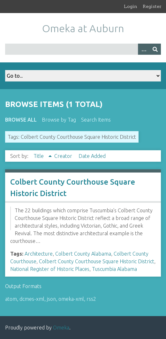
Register (152, 6)
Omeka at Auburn (83, 28)
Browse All (21, 120)
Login (130, 6)
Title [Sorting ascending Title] (39, 156)
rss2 (91, 299)
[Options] (143, 49)
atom (11, 299)
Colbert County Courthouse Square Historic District (96, 261)
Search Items (96, 120)
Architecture (39, 254)
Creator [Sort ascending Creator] (63, 156)
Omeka (61, 327)
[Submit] (155, 49)
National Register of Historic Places (49, 269)
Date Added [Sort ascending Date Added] (92, 156)
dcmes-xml (31, 299)
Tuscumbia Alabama (114, 269)
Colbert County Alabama (83, 254)
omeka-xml (71, 299)
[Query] (83, 49)
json (51, 299)
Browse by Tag (59, 120)
